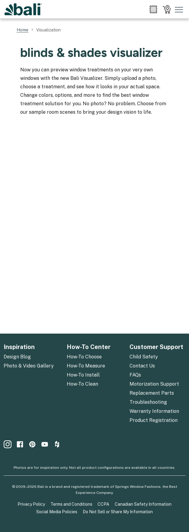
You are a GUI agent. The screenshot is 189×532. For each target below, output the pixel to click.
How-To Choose (84, 357)
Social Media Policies (56, 511)
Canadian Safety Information (143, 504)
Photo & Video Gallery (29, 366)
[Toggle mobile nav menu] (179, 9)
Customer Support (156, 347)
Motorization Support (154, 384)
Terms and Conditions (71, 504)
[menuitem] (153, 9)
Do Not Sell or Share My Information (118, 511)
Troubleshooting (148, 402)
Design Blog (17, 357)
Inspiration (19, 347)
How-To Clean (82, 384)
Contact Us (142, 366)
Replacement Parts (152, 393)
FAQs (135, 375)
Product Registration (154, 420)
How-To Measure (86, 366)
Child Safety (144, 357)
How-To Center (89, 347)
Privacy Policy (31, 504)
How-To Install (83, 375)
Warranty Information (154, 411)
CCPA (103, 504)
